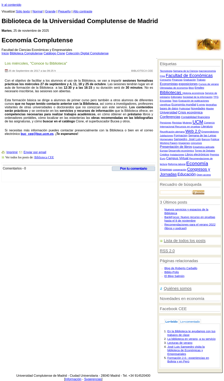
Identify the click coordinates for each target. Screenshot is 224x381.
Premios (214, 154)
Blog (191, 87)
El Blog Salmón (174, 276)
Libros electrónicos (197, 154)
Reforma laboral (177, 164)
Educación (187, 174)
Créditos (164, 154)
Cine (162, 76)
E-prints (201, 104)
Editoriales (176, 97)
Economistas (169, 84)
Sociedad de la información (198, 97)
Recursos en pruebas (187, 126)
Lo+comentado (190, 321)
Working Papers (169, 143)
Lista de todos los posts (185, 240)
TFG (216, 97)
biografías (211, 104)
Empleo (199, 87)
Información (73, 379)
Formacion (181, 135)
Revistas (177, 122)
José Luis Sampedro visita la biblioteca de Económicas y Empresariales (186, 350)
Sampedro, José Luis (187, 139)
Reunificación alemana (172, 131)
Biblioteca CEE (44, 157)
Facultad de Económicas (189, 75)
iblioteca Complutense (26, 53)
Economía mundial (183, 104)
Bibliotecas (171, 92)
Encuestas (165, 100)
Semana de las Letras (202, 135)
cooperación (179, 169)
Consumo (165, 79)
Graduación (189, 80)
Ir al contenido (11, 4)
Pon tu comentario (133, 169)
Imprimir (12, 152)
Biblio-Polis (171, 272)
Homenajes (166, 139)
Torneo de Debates (205, 150)
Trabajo (201, 79)
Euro (162, 158)
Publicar (215, 139)
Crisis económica (190, 112)
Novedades (198, 108)
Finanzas (177, 79)
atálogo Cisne (54, 53)
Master (210, 108)
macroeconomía (207, 71)
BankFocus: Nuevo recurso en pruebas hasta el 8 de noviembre (189, 218)
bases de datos (169, 108)
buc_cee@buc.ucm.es (37, 133)
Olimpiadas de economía (174, 87)
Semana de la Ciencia (185, 71)
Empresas (166, 169)
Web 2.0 (193, 131)
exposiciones (188, 84)
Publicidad (184, 108)
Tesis (175, 100)
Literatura (207, 126)
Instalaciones (177, 154)
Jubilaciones (166, 135)
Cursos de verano (209, 84)
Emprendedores (210, 131)
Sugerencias (93, 379)
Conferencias (170, 117)
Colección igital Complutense (87, 53)
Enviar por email (35, 152)
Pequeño (64, 11)
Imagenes (184, 143)
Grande (50, 11)
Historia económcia (193, 93)
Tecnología (166, 71)
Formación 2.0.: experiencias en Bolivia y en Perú (188, 359)
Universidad (168, 112)
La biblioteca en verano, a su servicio (191, 338)
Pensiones (165, 122)
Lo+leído (171, 321)
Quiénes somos (178, 288)
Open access (204, 174)
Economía (197, 163)
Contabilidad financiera (195, 117)
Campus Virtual (177, 158)
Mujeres (187, 122)
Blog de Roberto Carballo (180, 268)
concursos (196, 143)
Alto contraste (82, 11)
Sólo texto (23, 11)
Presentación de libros (176, 147)
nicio (5, 53)
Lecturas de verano (179, 342)
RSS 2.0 (167, 251)
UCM (197, 122)
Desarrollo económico (181, 150)
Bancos (205, 139)
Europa (164, 150)
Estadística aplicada (203, 147)
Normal (38, 11)
